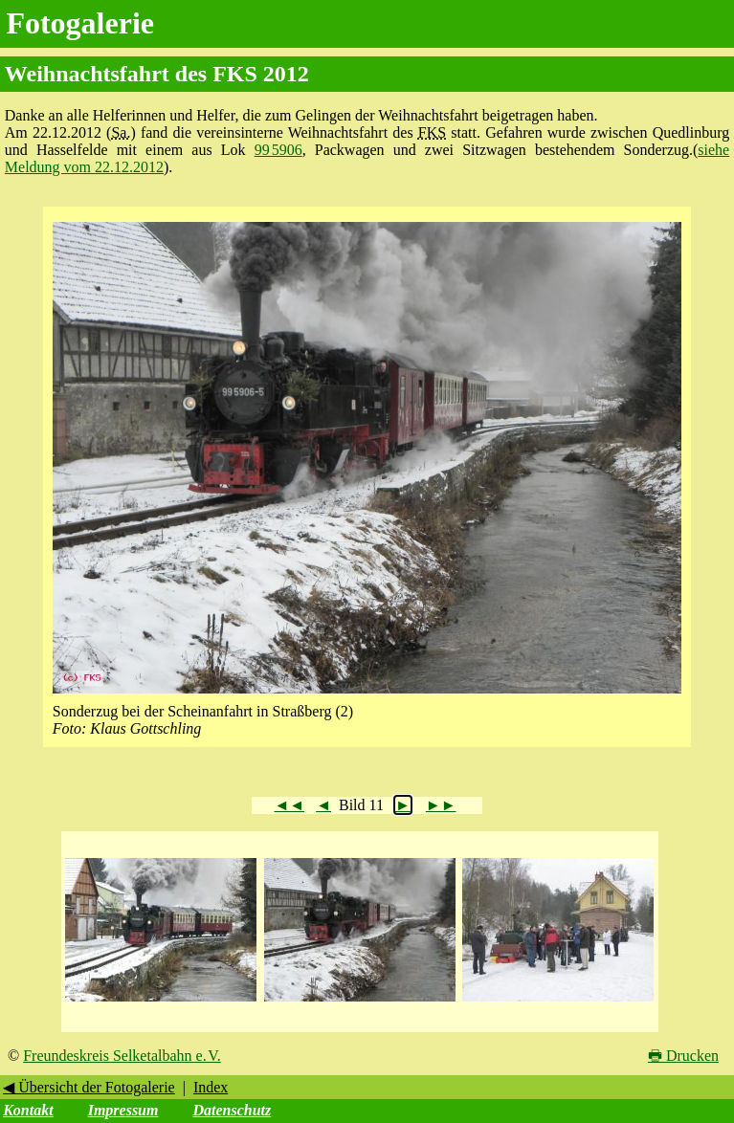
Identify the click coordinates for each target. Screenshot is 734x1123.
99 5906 (278, 150)
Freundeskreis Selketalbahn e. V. (122, 1055)
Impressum (123, 1110)
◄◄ (289, 805)
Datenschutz (231, 1110)
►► (441, 805)
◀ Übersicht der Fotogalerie (89, 1087)
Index (210, 1087)
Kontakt (28, 1110)
